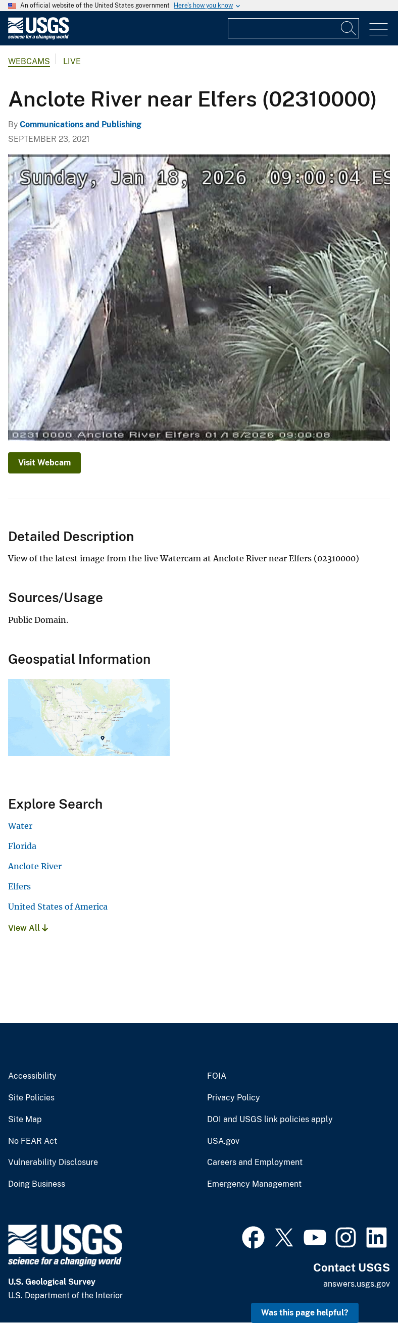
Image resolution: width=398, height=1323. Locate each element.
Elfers (19, 886)
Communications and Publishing (80, 124)
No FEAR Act (32, 1141)
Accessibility (32, 1076)
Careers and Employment (255, 1162)
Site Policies (31, 1097)
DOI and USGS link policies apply (270, 1119)
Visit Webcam (44, 462)
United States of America (58, 907)
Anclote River (35, 866)
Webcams (29, 61)
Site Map (25, 1119)
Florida (22, 846)
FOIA (216, 1076)
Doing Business (36, 1184)
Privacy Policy (233, 1097)
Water (20, 826)
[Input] (293, 28)
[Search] (349, 28)
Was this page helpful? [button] (305, 1312)
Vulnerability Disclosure (53, 1162)
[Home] (38, 37)
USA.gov (223, 1141)
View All (28, 928)
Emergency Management (254, 1184)
